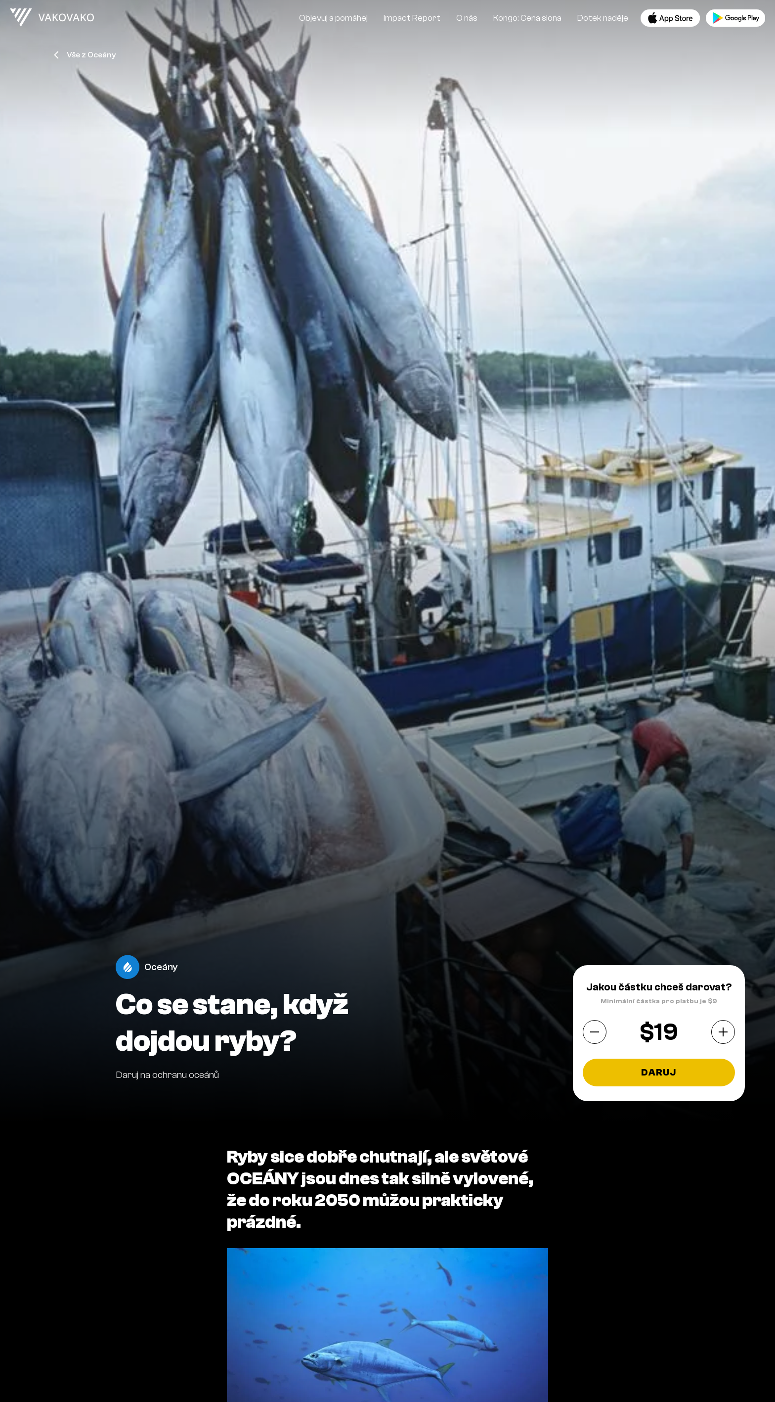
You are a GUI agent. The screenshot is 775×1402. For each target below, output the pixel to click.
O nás (466, 18)
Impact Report (412, 18)
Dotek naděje (602, 18)
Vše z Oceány (85, 55)
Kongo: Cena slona (527, 18)
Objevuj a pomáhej (333, 18)
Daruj (658, 1072)
